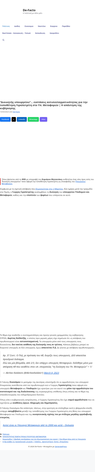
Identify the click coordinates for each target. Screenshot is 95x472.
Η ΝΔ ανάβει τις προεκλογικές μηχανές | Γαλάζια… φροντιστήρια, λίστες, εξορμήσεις (35, 442)
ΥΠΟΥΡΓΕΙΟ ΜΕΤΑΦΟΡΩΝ (36, 436)
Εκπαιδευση (40, 33)
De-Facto (29, 10)
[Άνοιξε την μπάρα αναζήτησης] (3, 40)
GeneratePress (61, 446)
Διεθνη (17, 26)
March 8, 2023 (51, 372)
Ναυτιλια (41, 26)
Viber (43, 119)
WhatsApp (33, 119)
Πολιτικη (6, 26)
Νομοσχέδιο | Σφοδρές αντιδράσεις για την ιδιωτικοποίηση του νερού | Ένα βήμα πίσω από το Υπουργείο (44, 439)
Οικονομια (29, 26)
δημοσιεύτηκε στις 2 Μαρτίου (49, 189)
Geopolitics (54, 33)
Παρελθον (66, 26)
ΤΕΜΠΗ (17, 436)
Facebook (5, 119)
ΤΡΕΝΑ (23, 436)
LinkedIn (21, 119)
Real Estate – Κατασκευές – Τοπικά (16, 33)
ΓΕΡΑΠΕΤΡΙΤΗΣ (8, 436)
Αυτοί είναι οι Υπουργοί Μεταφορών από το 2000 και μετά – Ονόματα (38, 425)
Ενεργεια (53, 26)
